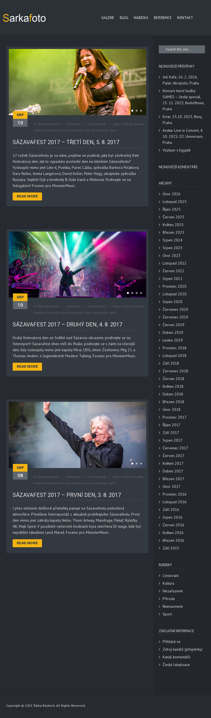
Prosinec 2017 (175, 417)
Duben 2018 (173, 394)
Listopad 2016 (175, 501)
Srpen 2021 (172, 278)
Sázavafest (99, 130)
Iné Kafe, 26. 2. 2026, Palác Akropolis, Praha (181, 80)
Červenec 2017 (175, 447)
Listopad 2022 (175, 263)
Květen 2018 (173, 386)
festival (127, 124)
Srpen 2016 (172, 517)
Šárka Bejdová (48, 124)
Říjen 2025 (172, 209)
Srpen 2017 (172, 440)
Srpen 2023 (172, 247)
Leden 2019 (173, 340)
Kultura (75, 124)
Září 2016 (171, 509)
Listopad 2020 (175, 293)
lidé (87, 130)
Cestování (171, 575)
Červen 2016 (173, 524)
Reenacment (173, 606)
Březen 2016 (173, 540)
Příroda (169, 598)
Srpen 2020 (172, 301)
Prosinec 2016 (175, 494)
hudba (139, 124)
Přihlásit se (172, 641)
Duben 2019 (173, 332)
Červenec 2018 (175, 370)
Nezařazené (173, 590)
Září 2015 (171, 548)
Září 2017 (171, 432)
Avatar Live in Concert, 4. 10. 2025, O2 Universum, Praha (183, 136)
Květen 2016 (173, 532)
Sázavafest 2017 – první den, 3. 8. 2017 (67, 495)
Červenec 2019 (175, 317)
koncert (65, 130)
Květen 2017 (173, 463)
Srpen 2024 (172, 240)
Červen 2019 (173, 324)
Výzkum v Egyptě (176, 150)
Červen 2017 (173, 455)
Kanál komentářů (176, 656)
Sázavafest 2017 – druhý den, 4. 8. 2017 (67, 324)
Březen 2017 (173, 478)
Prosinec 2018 (175, 347)
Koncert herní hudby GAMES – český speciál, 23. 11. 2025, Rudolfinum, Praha (183, 99)
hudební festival (46, 130)
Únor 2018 (172, 409)
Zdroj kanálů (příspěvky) (182, 649)
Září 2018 (171, 363)
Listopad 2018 (175, 355)
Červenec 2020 (175, 309)
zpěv (113, 130)
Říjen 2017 (172, 424)
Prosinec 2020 (175, 286)
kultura (77, 130)
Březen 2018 (173, 401)
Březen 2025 (173, 232)
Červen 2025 (173, 216)
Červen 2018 (173, 378)
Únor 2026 (172, 193)
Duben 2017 (173, 471)
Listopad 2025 (175, 201)
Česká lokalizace (176, 664)
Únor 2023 (172, 255)
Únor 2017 (172, 486)
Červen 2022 (173, 270)
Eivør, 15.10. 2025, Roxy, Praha (182, 119)
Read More (27, 196)
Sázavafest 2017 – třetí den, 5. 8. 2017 (66, 142)
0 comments (96, 124)
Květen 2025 (173, 224)
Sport (167, 614)
